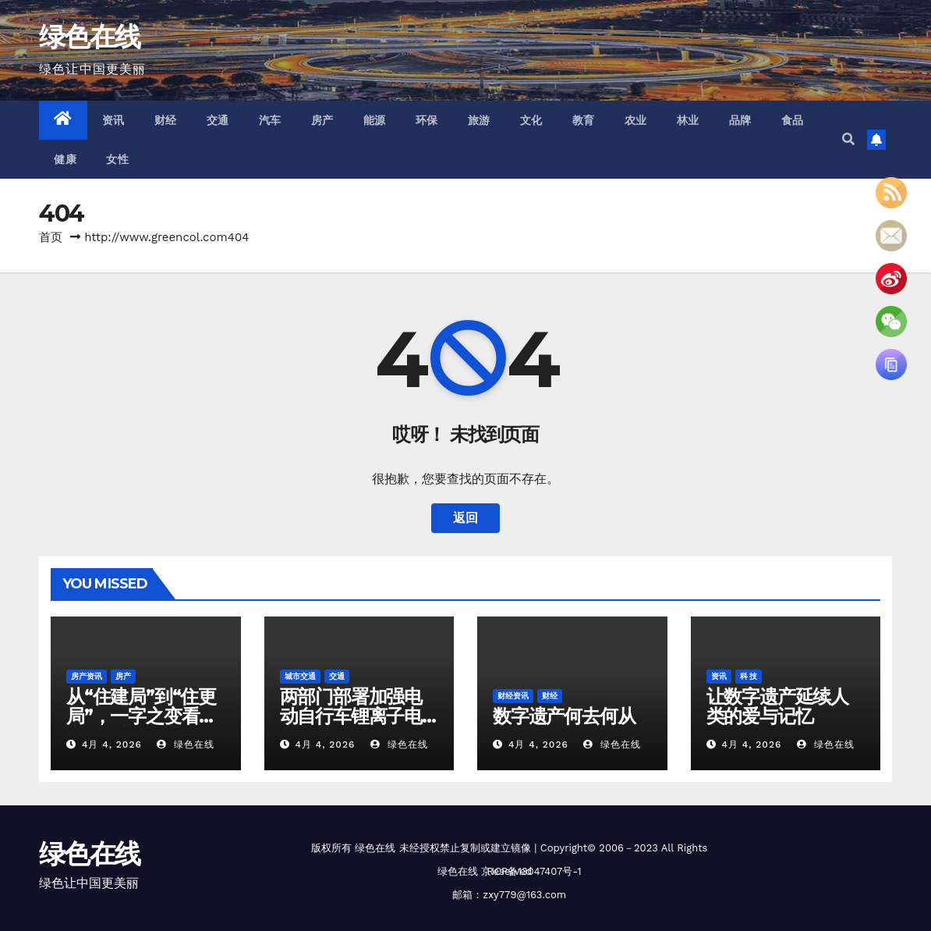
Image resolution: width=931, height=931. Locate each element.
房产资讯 (86, 676)
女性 (117, 159)
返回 (465, 517)
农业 (636, 120)
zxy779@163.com (524, 895)
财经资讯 (513, 695)
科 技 (749, 676)
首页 (50, 237)
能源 (374, 120)
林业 (688, 120)
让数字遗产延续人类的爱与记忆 (777, 706)
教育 (583, 120)
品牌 (740, 120)
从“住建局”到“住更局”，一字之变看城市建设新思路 (141, 716)
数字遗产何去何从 (564, 716)
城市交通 (300, 676)
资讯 (113, 120)
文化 (531, 120)
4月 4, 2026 (112, 744)
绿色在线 (89, 36)
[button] (848, 139)
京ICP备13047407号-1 (531, 871)
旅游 (479, 120)
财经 (165, 120)
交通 (218, 120)
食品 (792, 120)
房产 (322, 120)
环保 (427, 120)
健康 (65, 159)
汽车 (270, 120)
